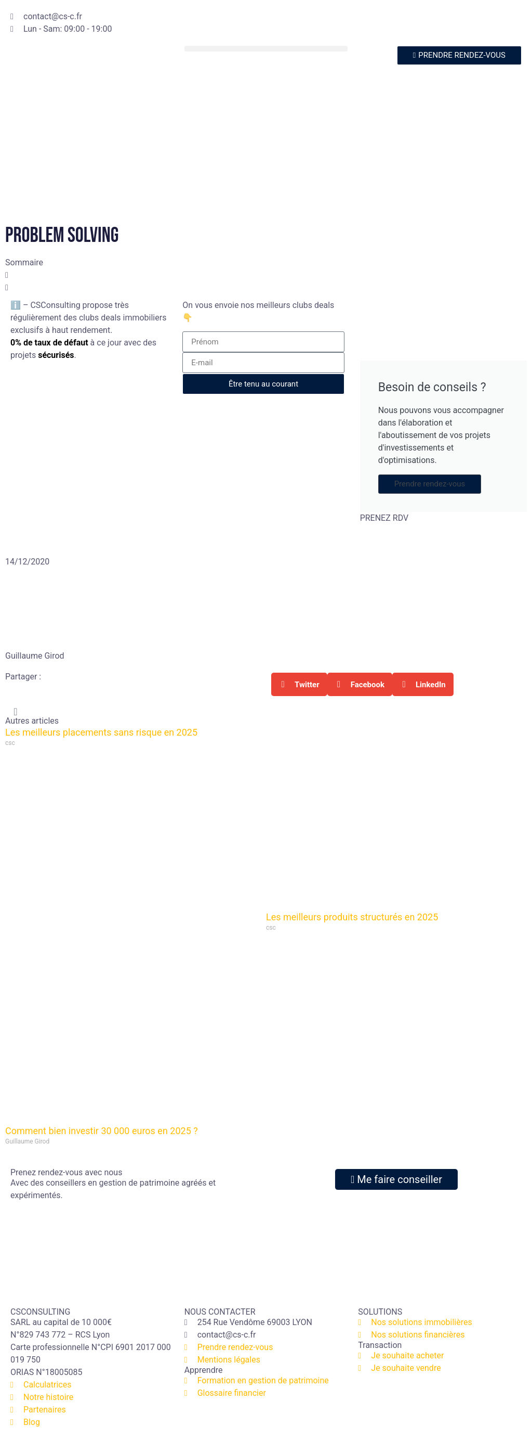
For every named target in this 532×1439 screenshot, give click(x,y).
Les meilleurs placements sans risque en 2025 (101, 732)
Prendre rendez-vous (430, 484)
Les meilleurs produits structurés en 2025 (352, 916)
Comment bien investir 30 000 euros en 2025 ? (101, 1130)
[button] (266, 49)
